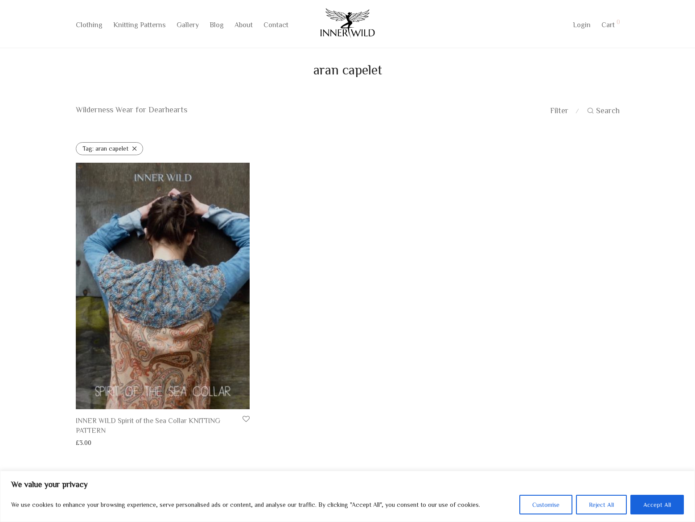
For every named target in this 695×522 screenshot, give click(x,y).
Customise (545, 504)
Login (582, 25)
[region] (347, 496)
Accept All (657, 504)
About (243, 25)
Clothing (89, 25)
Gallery (188, 25)
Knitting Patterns (139, 25)
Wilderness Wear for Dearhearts (131, 109)
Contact (275, 25)
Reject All (601, 504)
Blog (217, 25)
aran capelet (105, 148)
